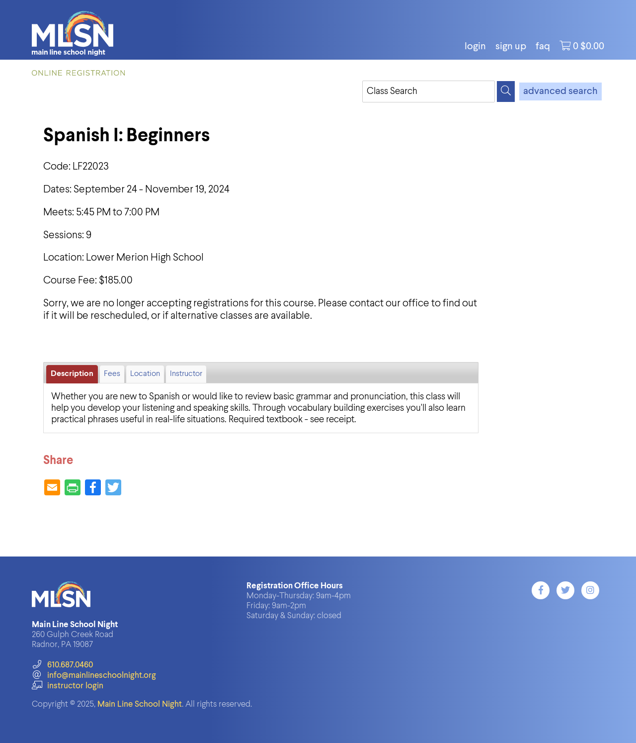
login (475, 47)
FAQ (543, 47)
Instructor (186, 374)
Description (72, 374)
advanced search (560, 91)
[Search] (506, 91)
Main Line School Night (139, 704)
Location (145, 374)
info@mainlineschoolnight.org (94, 675)
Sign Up (510, 47)
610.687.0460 (62, 665)
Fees (112, 374)
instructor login (67, 686)
